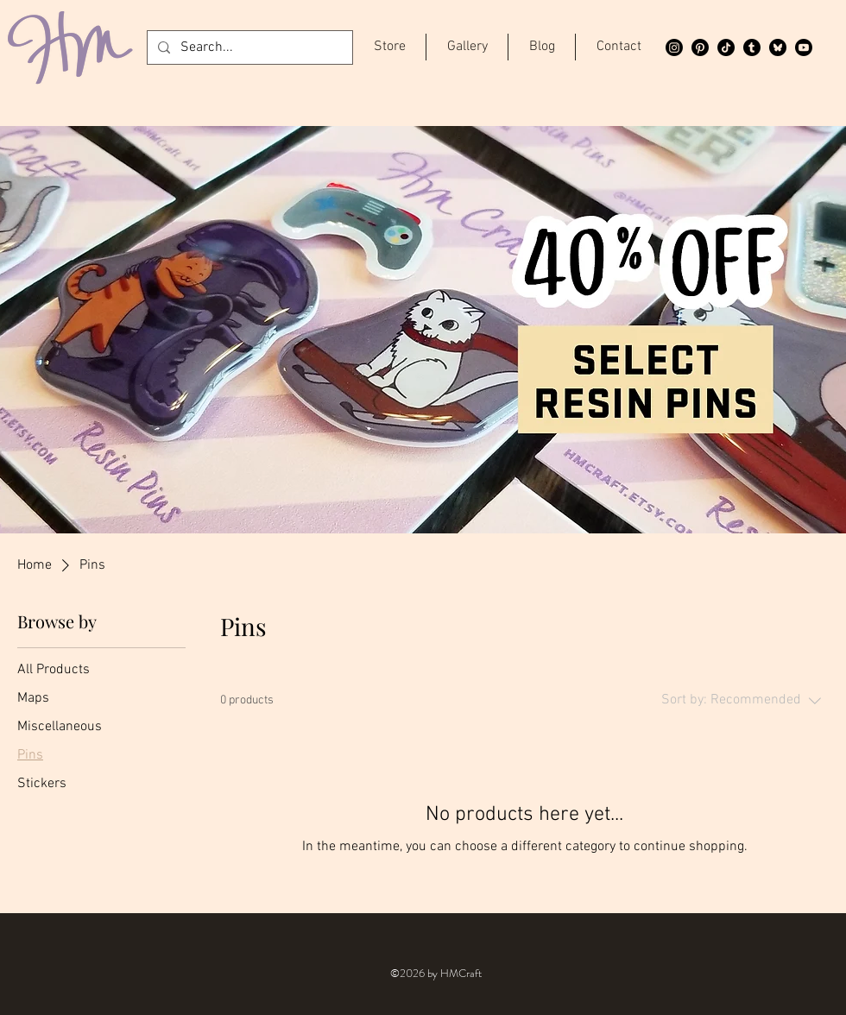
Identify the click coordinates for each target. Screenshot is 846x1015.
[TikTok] (726, 47)
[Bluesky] (777, 47)
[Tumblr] (752, 47)
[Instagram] (674, 47)
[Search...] (248, 47)
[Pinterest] (700, 47)
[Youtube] (803, 47)
